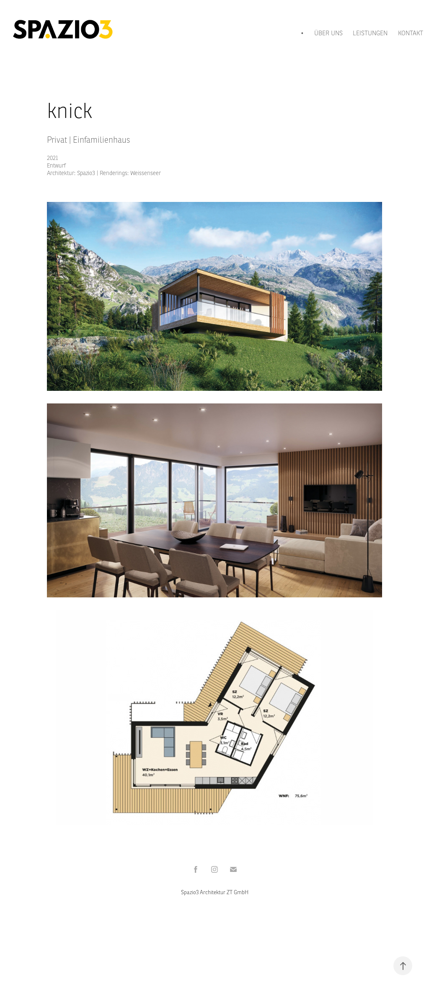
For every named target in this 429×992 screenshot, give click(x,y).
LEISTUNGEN (370, 33)
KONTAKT (410, 33)
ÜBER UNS (328, 33)
